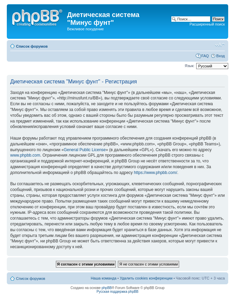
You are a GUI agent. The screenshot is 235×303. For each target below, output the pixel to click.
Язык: (189, 66)
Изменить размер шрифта (220, 45)
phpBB (106, 288)
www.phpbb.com (25, 155)
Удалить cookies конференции (146, 278)
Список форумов (32, 46)
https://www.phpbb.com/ (155, 172)
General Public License (85, 149)
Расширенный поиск (207, 24)
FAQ (205, 56)
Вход (220, 56)
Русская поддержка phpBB (117, 291)
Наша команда (103, 278)
